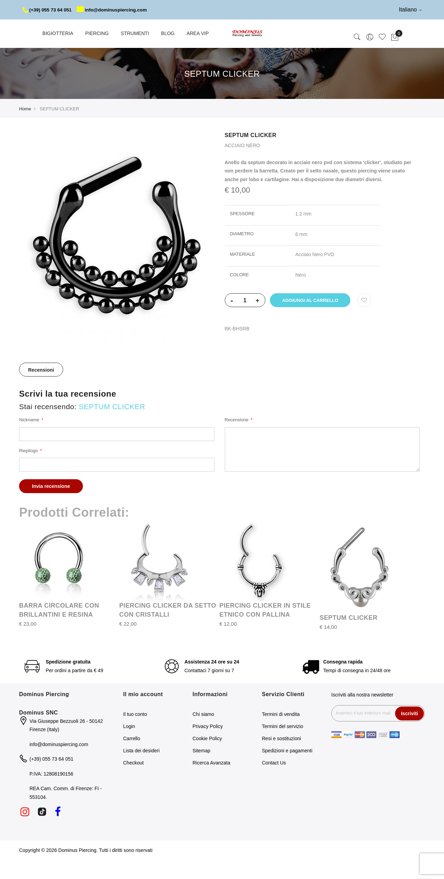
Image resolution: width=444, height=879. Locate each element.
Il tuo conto (135, 733)
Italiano (410, 9)
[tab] (41, 389)
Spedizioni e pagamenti (287, 770)
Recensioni (41, 389)
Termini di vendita (281, 733)
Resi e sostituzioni (281, 758)
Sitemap (201, 770)
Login (129, 746)
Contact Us (274, 782)
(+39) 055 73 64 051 (48, 9)
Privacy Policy (208, 746)
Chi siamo (203, 733)
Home (25, 128)
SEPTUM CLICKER (348, 637)
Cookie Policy (207, 758)
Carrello (131, 758)
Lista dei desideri (141, 770)
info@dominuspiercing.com (64, 29)
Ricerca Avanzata (211, 782)
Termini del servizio (282, 746)
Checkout (133, 782)
